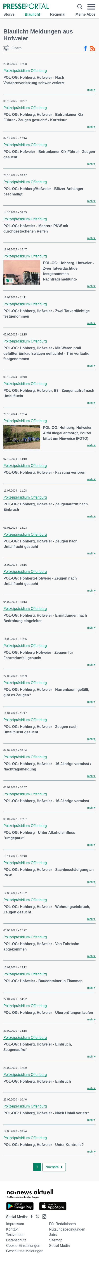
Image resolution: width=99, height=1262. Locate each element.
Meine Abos (85, 14)
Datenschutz (16, 1240)
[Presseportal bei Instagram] (42, 1216)
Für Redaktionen (62, 1224)
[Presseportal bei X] (36, 1217)
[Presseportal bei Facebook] (30, 1217)
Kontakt (12, 1229)
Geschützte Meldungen (24, 1251)
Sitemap (55, 1240)
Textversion (15, 1235)
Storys (9, 14)
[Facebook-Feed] (85, 48)
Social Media (59, 1246)
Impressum (15, 1224)
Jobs (53, 1235)
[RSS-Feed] (93, 48)
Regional (58, 14)
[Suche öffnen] (80, 7)
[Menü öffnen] (91, 7)
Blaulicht (32, 14)
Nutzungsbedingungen (67, 1229)
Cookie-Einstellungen (23, 1246)
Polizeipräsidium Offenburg (25, 71)
